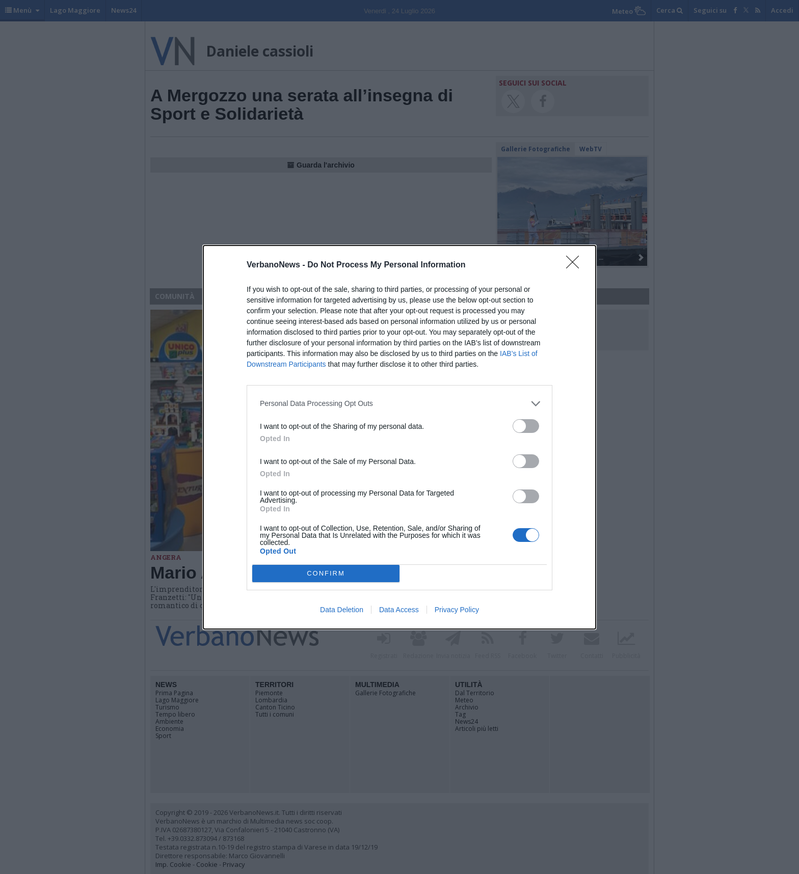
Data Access (399, 610)
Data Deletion (341, 610)
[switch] (526, 426)
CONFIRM (326, 573)
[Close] (575, 265)
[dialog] (399, 437)
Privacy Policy (457, 610)
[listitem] (399, 403)
